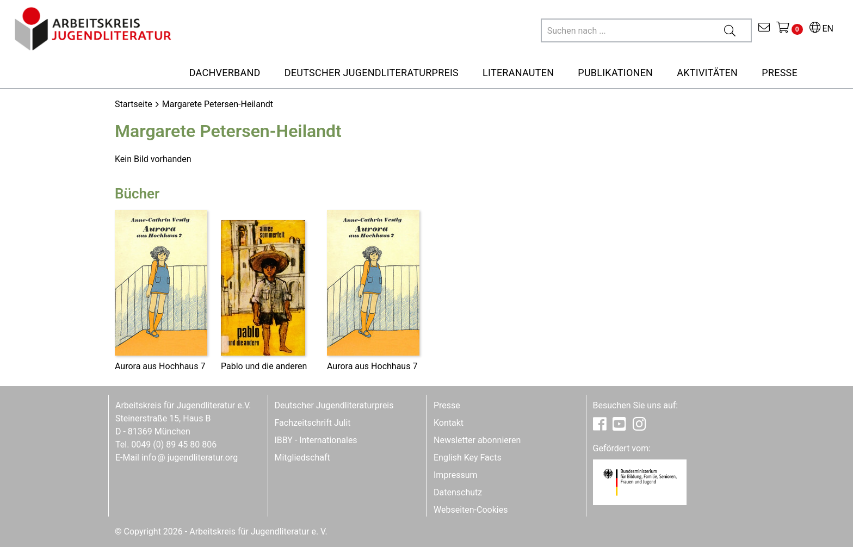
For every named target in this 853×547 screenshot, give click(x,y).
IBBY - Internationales (316, 440)
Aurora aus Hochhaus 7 (160, 366)
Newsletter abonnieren (477, 440)
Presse (447, 405)
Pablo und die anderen (264, 366)
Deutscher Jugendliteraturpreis (334, 405)
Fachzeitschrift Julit (313, 423)
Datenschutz (458, 492)
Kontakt (448, 423)
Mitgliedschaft (302, 457)
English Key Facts (468, 457)
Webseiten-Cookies (471, 510)
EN (821, 28)
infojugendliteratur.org (189, 457)
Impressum (456, 475)
